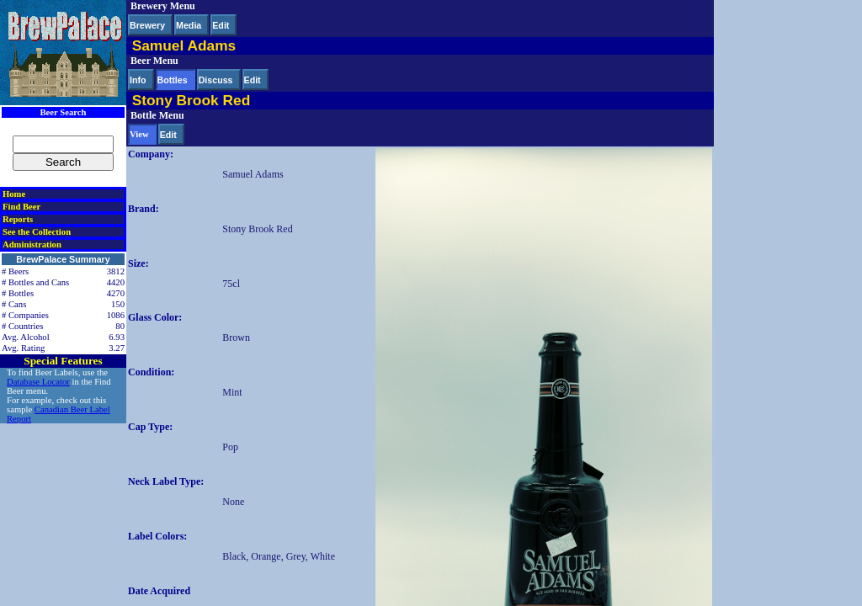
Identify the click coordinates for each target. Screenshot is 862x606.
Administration (32, 244)
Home (14, 194)
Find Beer (21, 206)
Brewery (147, 25)
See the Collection (37, 232)
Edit (220, 25)
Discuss (216, 80)
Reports (18, 219)
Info (138, 80)
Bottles (172, 80)
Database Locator (38, 381)
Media (188, 25)
